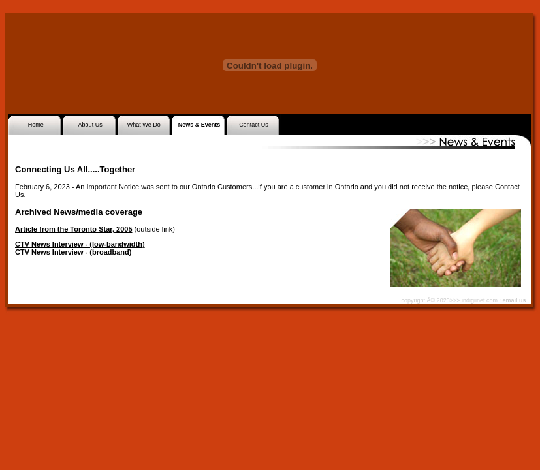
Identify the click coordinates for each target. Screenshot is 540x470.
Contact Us (253, 124)
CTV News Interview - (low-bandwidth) (80, 244)
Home (36, 124)
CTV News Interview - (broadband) (73, 252)
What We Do (144, 124)
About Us (90, 124)
